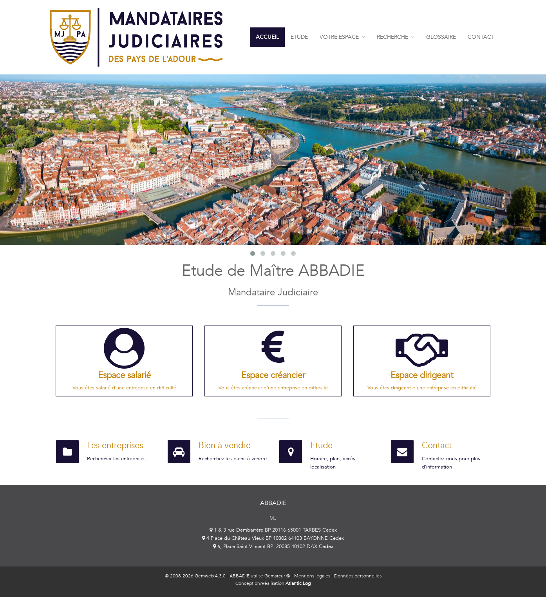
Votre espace (342, 37)
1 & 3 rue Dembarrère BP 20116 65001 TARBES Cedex (273, 530)
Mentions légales (312, 576)
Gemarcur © (277, 576)
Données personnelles (357, 576)
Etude (299, 37)
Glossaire (441, 37)
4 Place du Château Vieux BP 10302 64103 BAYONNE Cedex (273, 538)
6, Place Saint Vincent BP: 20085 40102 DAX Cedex (273, 546)
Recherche (395, 37)
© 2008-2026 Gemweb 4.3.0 (195, 576)
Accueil (267, 37)
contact (481, 37)
